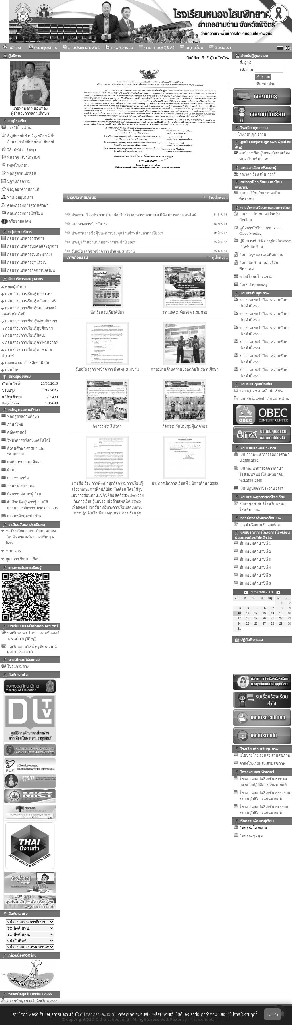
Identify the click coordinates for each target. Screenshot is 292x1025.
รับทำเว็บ (222, 1019)
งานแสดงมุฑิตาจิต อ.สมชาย (185, 312)
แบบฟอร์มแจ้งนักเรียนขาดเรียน (264, 398)
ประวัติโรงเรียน (19, 127)
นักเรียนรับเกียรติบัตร (107, 312)
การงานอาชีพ (18, 478)
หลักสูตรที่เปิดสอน (21, 173)
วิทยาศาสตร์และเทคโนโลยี (29, 440)
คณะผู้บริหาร (42, 47)
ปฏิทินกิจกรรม (19, 181)
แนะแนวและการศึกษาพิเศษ (25, 363)
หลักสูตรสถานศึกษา (23, 416)
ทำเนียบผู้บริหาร (20, 197)
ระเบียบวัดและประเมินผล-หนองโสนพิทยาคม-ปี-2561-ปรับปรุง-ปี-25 (31, 537)
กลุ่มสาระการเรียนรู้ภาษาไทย (27, 294)
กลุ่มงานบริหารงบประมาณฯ (29, 254)
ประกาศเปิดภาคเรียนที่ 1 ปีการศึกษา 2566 (185, 483)
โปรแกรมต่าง (18, 666)
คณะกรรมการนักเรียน (25, 213)
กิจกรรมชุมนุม (251, 835)
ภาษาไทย (15, 424)
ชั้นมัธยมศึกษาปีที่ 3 (255, 559)
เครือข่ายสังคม (19, 221)
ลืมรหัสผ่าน (266, 84)
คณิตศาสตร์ (16, 432)
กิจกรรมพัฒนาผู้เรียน (24, 494)
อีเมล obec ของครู (253, 284)
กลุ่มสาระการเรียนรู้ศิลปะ (23, 335)
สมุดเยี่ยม (191, 47)
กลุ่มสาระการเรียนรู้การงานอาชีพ (30, 342)
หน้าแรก (13, 47)
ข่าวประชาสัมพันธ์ (81, 47)
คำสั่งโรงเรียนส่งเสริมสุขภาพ (262, 763)
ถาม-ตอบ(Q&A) (156, 47)
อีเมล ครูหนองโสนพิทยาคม (261, 255)
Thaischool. (201, 1019)
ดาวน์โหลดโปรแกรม (256, 276)
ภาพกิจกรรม (119, 47)
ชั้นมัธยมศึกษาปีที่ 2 (255, 551)
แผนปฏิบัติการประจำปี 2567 (261, 488)
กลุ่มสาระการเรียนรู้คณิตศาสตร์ (28, 301)
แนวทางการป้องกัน (87, 244)
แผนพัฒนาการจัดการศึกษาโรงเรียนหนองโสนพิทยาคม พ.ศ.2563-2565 (261, 474)
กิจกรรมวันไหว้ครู (107, 426)
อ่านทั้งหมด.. (218, 198)
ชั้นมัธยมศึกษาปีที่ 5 (255, 575)
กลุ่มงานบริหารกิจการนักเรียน (31, 270)
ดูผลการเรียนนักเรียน (23, 559)
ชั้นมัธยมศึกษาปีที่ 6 (255, 583)
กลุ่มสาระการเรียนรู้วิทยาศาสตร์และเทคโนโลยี (28, 311)
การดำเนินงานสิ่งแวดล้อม (259, 524)
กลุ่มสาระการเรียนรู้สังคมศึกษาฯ (29, 321)
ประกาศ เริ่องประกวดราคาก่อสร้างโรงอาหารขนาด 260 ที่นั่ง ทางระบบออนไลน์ (134, 235)
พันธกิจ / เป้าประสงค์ (23, 157)
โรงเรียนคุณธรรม (252, 134)
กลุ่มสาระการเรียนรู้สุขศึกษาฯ (27, 328)
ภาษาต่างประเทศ (21, 486)
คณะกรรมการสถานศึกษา (27, 205)
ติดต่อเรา (220, 47)
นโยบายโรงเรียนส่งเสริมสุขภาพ (264, 755)
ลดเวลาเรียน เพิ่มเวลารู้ (257, 174)
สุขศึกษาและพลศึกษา (24, 462)
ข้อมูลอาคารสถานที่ (23, 189)
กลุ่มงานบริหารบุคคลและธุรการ (32, 246)
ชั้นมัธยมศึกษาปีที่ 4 (255, 567)
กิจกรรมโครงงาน (253, 827)
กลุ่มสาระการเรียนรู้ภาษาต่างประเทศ (26, 352)
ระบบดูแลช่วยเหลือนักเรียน (261, 391)
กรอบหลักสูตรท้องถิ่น (24, 516)
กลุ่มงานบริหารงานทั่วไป (26, 262)
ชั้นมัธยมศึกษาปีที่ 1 (255, 543)
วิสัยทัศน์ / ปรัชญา (21, 149)
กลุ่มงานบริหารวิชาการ (25, 238)
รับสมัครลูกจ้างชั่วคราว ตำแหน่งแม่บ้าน (107, 369)
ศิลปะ (11, 470)
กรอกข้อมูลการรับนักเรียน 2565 (32, 1000)
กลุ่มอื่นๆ (10, 370)
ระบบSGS (13, 551)
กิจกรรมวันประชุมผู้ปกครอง (184, 426)
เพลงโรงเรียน (18, 165)
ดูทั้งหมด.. (220, 257)
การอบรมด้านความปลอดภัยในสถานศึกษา (185, 369)
